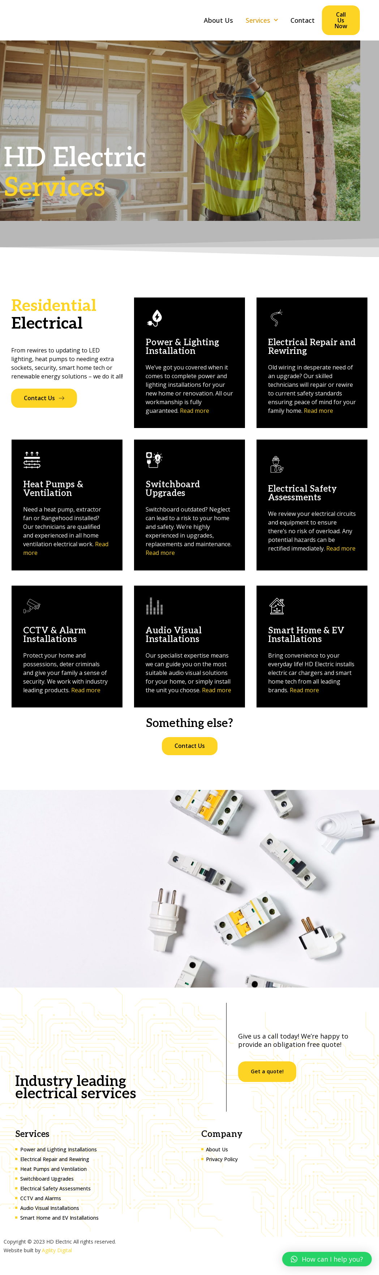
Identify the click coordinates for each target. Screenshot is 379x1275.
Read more (194, 411)
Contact (302, 20)
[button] (327, 1259)
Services (262, 20)
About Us (218, 20)
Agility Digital (57, 1250)
